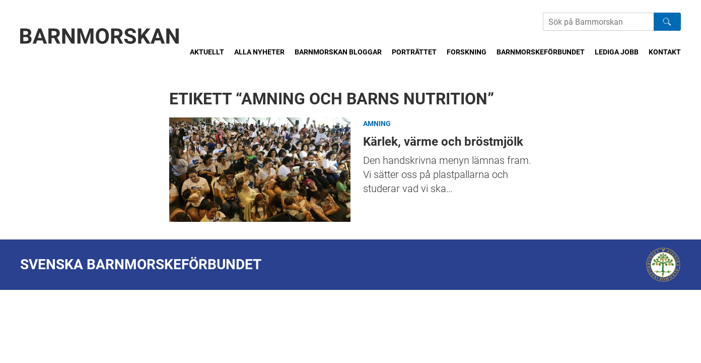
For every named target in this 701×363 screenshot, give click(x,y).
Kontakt (665, 52)
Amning (377, 123)
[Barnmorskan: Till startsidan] (99, 36)
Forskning (466, 52)
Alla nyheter (259, 52)
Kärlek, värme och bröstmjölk (260, 169)
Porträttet (414, 52)
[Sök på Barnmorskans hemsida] (598, 22)
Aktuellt (207, 52)
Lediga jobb (617, 52)
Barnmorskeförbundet (541, 52)
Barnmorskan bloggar (338, 52)
